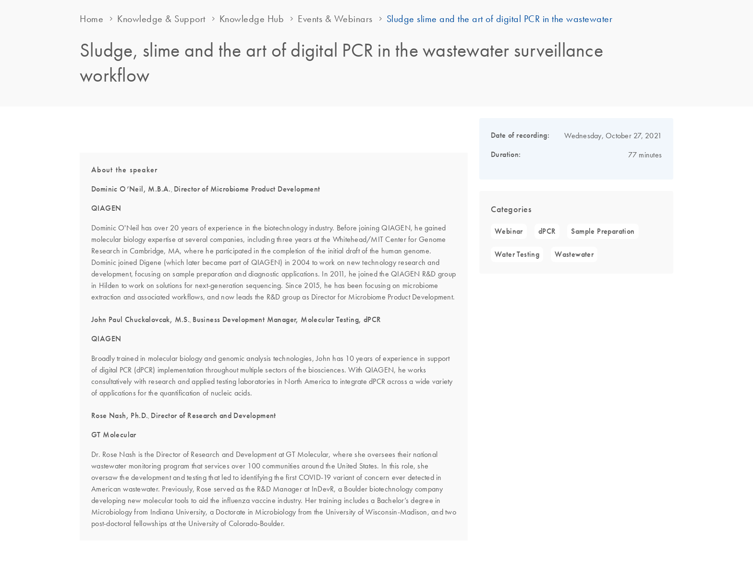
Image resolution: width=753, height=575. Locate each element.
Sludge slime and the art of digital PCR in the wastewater (500, 18)
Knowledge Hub (251, 18)
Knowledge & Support (161, 18)
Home (91, 18)
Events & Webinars (335, 18)
